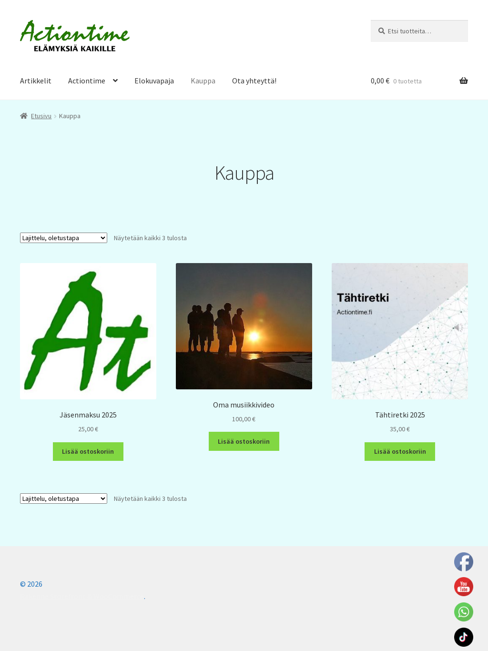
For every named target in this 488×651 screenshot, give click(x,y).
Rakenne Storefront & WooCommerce (82, 596)
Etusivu (41, 116)
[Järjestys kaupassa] (63, 238)
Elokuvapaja (154, 80)
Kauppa (203, 80)
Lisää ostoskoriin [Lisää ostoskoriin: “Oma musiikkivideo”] (244, 441)
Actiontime (86, 80)
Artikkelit (35, 80)
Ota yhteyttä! (254, 80)
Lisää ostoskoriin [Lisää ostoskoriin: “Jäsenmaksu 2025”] (88, 451)
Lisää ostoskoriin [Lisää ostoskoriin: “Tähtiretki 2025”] (400, 451)
